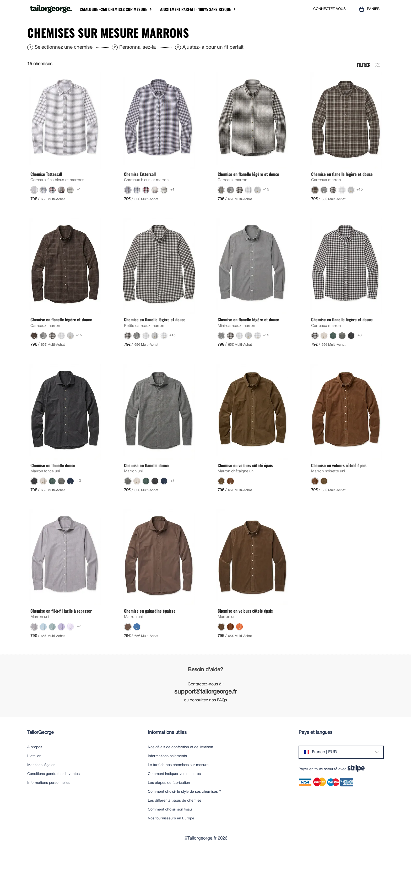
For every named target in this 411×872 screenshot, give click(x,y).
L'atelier (34, 772)
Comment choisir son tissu (170, 825)
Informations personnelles (48, 798)
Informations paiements (167, 772)
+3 (360, 351)
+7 (79, 642)
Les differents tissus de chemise (174, 816)
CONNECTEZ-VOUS (329, 9)
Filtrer (369, 80)
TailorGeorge (40, 748)
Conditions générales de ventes (53, 789)
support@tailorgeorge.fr (205, 708)
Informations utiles (167, 748)
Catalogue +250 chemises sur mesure (113, 9)
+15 (266, 205)
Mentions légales (41, 780)
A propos (34, 763)
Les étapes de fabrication (169, 798)
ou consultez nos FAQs (205, 716)
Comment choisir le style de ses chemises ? (184, 807)
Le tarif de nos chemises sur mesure (178, 780)
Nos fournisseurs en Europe (171, 834)
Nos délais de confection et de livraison (180, 763)
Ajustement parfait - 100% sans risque (195, 9)
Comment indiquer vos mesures (174, 789)
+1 (79, 205)
